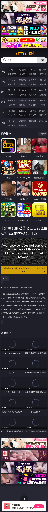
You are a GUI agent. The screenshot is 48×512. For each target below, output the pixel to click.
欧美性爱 (42, 90)
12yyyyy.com (24, 53)
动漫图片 (42, 100)
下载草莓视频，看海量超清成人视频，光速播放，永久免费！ (24, 270)
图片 (3, 102)
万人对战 (32, 69)
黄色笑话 (32, 115)
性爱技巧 (42, 115)
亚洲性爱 (11, 90)
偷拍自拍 (22, 90)
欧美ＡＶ (32, 80)
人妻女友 (32, 111)
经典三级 (22, 94)
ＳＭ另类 (42, 84)
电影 (3, 92)
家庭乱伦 (22, 111)
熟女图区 (32, 105)
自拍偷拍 (22, 80)
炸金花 (22, 74)
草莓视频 (32, 121)
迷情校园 (11, 115)
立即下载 (38, 506)
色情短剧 (22, 125)
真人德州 (22, 69)
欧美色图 (32, 100)
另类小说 (22, 115)
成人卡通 (32, 90)
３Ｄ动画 (42, 80)
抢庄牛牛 (42, 74)
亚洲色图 (22, 100)
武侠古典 (42, 111)
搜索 (42, 60)
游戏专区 (42, 69)
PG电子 (12, 69)
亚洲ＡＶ (11, 80)
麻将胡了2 (12, 74)
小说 (3, 112)
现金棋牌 (32, 74)
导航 (3, 122)
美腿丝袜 (11, 105)
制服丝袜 (11, 94)
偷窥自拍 (11, 100)
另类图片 (42, 105)
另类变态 (42, 94)
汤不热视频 (42, 121)
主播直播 (32, 84)
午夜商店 (22, 121)
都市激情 (11, 111)
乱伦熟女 (32, 94)
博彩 (3, 71)
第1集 (5, 278)
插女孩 (12, 121)
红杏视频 (11, 125)
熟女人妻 (11, 84)
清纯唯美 (22, 105)
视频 (3, 81)
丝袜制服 (22, 84)
